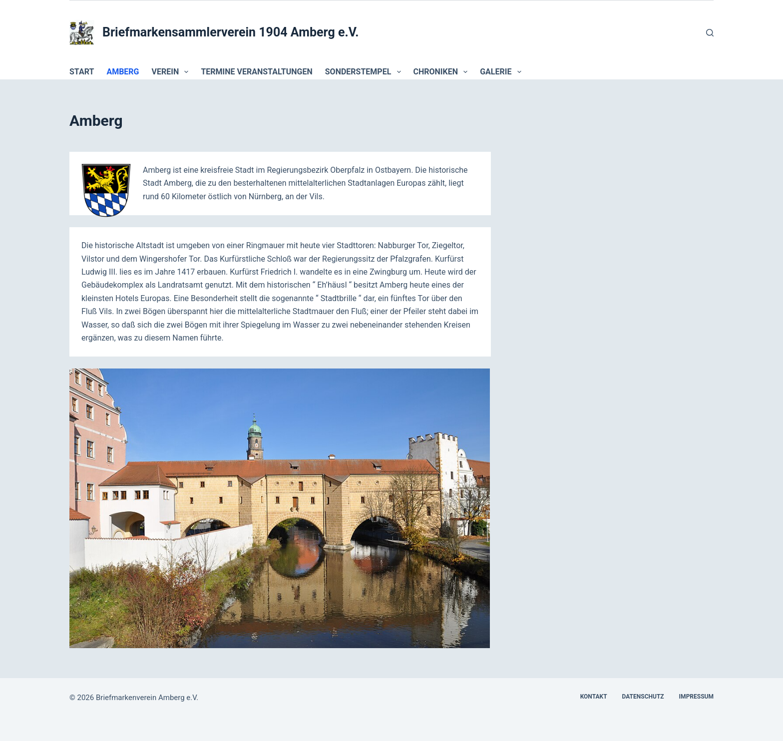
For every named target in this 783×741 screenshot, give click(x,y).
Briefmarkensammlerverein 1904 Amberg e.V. (230, 32)
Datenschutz (643, 696)
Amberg (122, 71)
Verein (172, 72)
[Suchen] (710, 32)
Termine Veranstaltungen (256, 71)
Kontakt (593, 696)
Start (81, 71)
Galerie (502, 72)
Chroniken (442, 72)
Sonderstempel (365, 72)
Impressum (696, 696)
